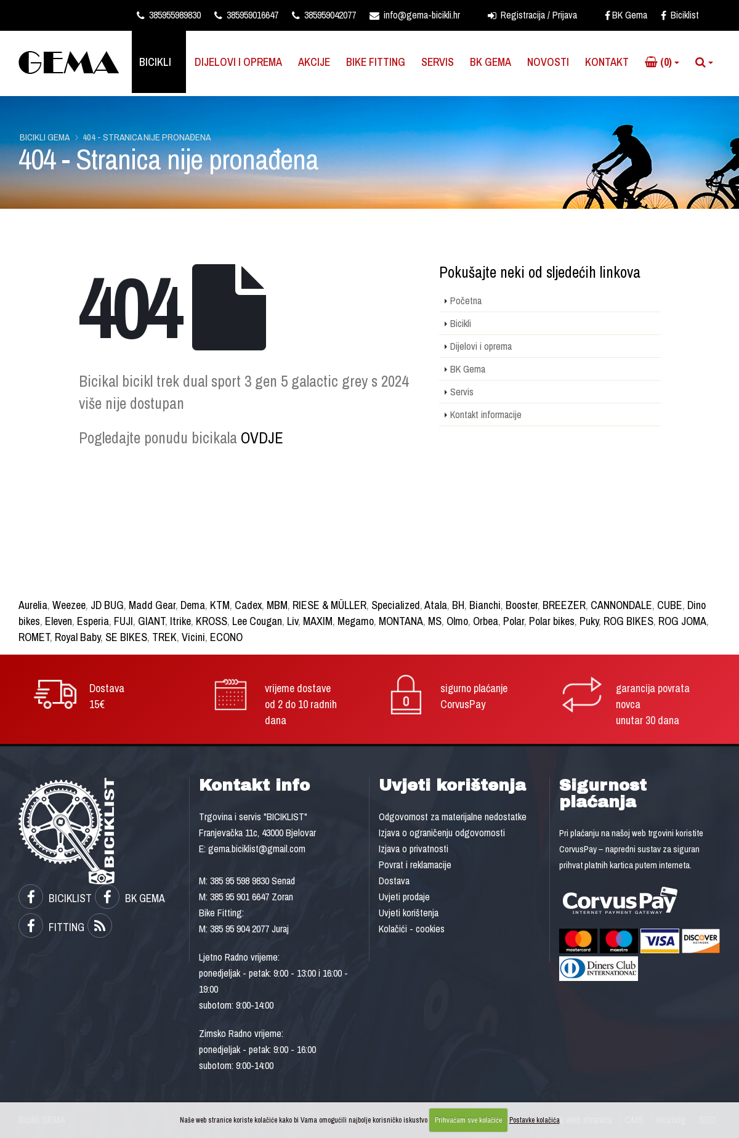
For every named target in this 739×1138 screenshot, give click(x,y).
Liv (292, 621)
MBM (277, 605)
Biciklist (680, 15)
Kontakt (607, 62)
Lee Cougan (257, 621)
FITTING (51, 927)
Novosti (548, 62)
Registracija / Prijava (532, 15)
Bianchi (485, 605)
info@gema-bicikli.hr (415, 15)
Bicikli (155, 62)
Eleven (58, 621)
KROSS (211, 621)
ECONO (226, 637)
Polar (513, 621)
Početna (466, 300)
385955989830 (169, 15)
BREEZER (564, 605)
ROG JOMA (682, 621)
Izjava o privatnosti (413, 848)
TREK (164, 637)
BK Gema (626, 15)
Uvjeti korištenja (408, 912)
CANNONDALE (621, 605)
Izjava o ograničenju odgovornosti (442, 832)
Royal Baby (77, 637)
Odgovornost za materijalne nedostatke (453, 816)
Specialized (395, 605)
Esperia (93, 621)
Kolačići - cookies (412, 928)
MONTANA (401, 621)
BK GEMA (130, 898)
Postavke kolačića (534, 1120)
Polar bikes (552, 621)
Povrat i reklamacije (415, 864)
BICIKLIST (55, 898)
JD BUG (107, 605)
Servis (437, 62)
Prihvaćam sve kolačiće (468, 1120)
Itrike (180, 621)
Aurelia (32, 605)
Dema (192, 605)
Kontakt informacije (486, 414)
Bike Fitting (375, 62)
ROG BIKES (628, 621)
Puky (589, 621)
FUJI (123, 621)
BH (458, 605)
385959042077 (324, 15)
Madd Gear (152, 605)
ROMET (34, 637)
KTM (220, 605)
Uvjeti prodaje (404, 896)
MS (435, 621)
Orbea (485, 621)
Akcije (314, 62)
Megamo (355, 621)
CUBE (669, 605)
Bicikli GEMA (45, 137)
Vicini (193, 637)
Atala (435, 605)
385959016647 (246, 15)
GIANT (151, 621)
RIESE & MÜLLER (329, 605)
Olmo (457, 621)
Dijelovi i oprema (238, 62)
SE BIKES (126, 637)
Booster (522, 605)
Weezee (69, 605)
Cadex (248, 605)
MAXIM (318, 621)
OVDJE (262, 437)
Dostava (394, 880)
